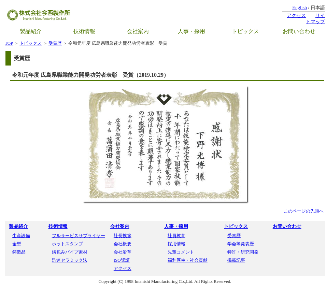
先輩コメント (181, 252)
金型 (16, 243)
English (299, 7)
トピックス (245, 31)
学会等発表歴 (240, 243)
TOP (9, 43)
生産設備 (21, 235)
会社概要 (122, 243)
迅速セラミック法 (69, 260)
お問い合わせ (299, 31)
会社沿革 (122, 252)
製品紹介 (31, 31)
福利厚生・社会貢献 (188, 260)
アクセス (296, 15)
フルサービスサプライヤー (78, 235)
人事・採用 (191, 31)
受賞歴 (55, 43)
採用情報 (176, 243)
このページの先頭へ (304, 211)
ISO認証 (122, 260)
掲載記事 (236, 260)
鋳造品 (19, 252)
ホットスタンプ (67, 243)
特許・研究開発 (242, 252)
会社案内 (138, 31)
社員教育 (176, 235)
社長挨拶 (122, 235)
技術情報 (84, 31)
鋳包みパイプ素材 (69, 252)
